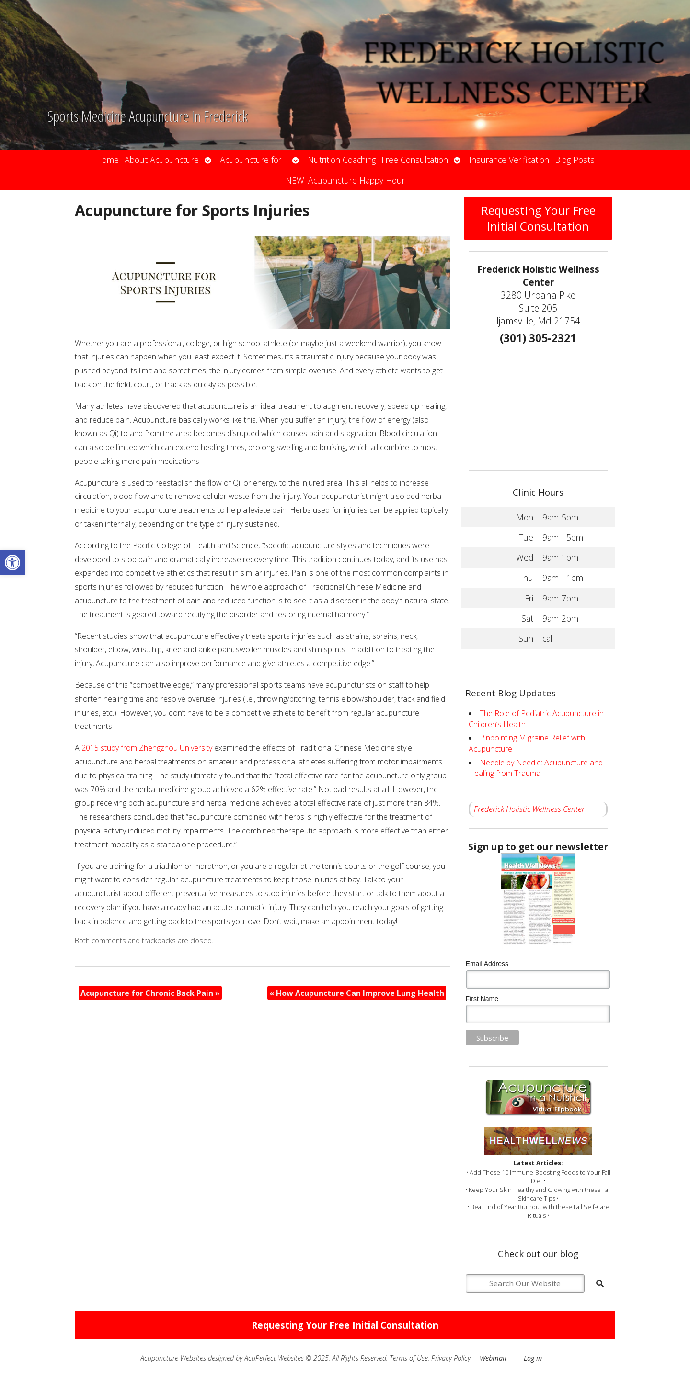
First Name (482, 999)
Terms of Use (409, 1358)
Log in (533, 1358)
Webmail (493, 1358)
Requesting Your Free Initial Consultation (538, 218)
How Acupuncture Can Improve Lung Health (356, 993)
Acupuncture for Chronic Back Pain (150, 993)
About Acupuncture (162, 159)
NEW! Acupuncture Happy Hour (345, 180)
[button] (12, 562)
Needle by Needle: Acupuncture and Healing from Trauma (536, 767)
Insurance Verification (509, 159)
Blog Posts (575, 159)
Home (107, 159)
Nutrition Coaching (342, 159)
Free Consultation (414, 159)
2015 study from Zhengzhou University (146, 747)
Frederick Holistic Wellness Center (529, 809)
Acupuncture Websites (173, 1358)
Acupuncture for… (253, 159)
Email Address (487, 964)
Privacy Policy (451, 1358)
